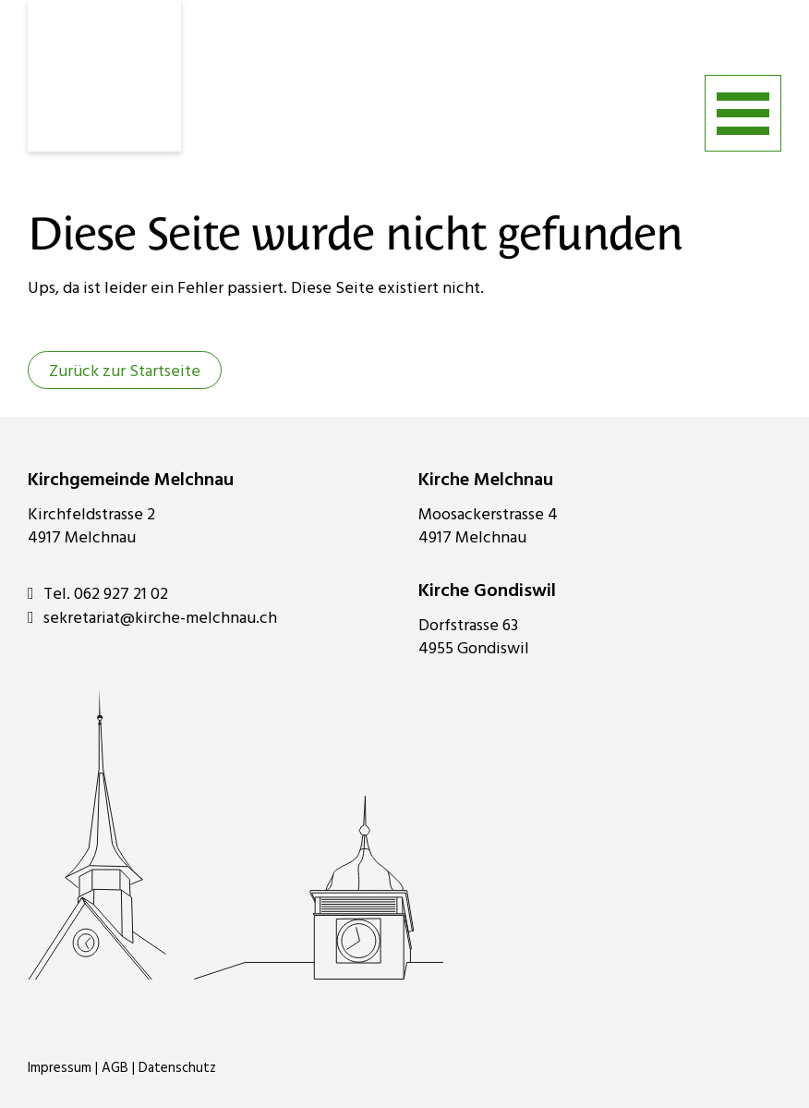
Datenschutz (177, 1068)
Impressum (59, 1068)
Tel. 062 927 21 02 (98, 594)
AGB (115, 1068)
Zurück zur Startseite (124, 372)
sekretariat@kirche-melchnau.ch (152, 618)
